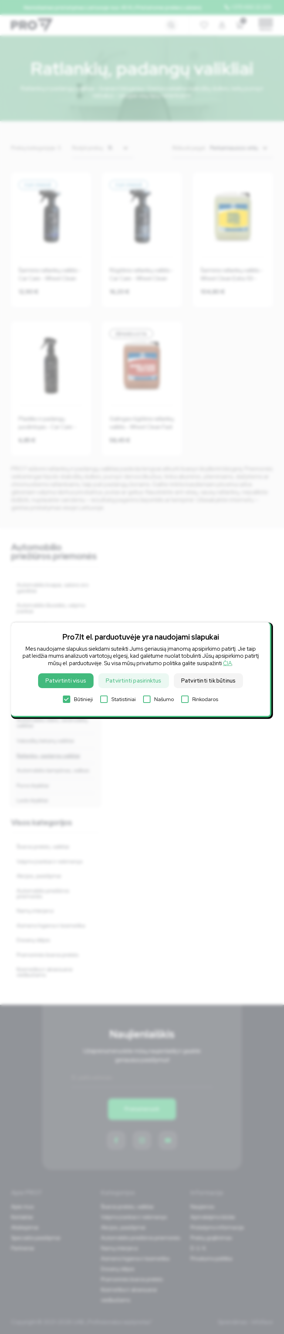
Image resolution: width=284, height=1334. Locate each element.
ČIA (227, 663)
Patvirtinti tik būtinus (208, 680)
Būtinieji (78, 699)
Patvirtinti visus (65, 680)
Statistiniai (118, 699)
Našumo (158, 699)
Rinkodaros (199, 699)
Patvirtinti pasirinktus (134, 680)
